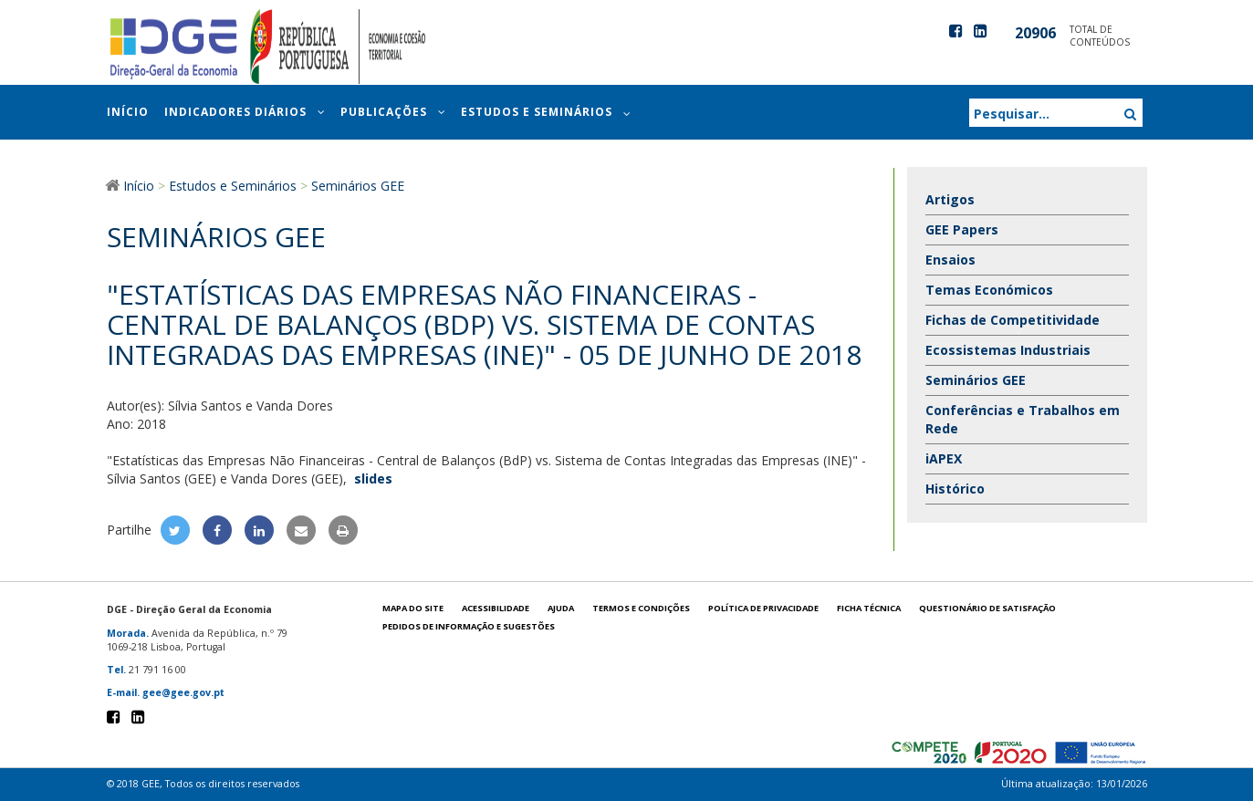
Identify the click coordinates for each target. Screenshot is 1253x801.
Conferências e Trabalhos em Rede (1022, 419)
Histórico (955, 488)
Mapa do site (413, 608)
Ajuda (561, 608)
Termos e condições (641, 608)
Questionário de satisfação (987, 608)
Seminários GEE (975, 380)
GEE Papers (961, 229)
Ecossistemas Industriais (1008, 350)
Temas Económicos (989, 289)
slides (373, 478)
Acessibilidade (495, 608)
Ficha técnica (869, 608)
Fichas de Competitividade (1012, 319)
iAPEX (943, 458)
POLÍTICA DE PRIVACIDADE (763, 608)
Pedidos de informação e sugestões (468, 626)
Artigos (950, 199)
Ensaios (950, 259)
